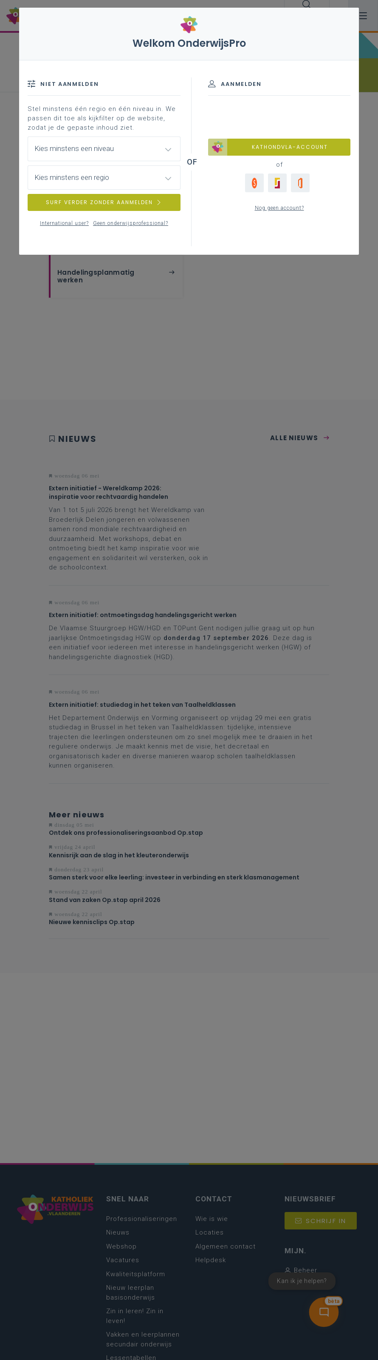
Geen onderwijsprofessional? (130, 223)
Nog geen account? (279, 208)
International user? (64, 223)
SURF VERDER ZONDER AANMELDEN (104, 202)
